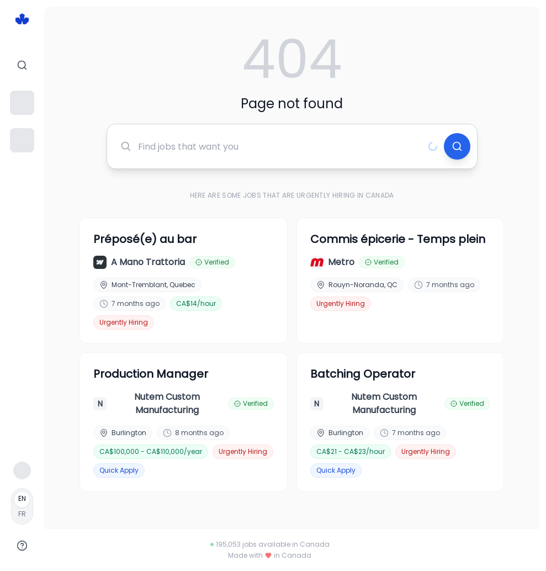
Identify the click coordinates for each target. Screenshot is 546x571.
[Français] (22, 506)
